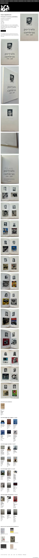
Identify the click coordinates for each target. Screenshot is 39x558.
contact (14, 554)
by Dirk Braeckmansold (8, 427)
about (11, 554)
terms (17, 554)
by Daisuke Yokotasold (14, 478)
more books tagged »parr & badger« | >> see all (9, 417)
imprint (9, 554)
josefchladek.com (36, 557)
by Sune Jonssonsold (15, 427)
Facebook (20, 554)
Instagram (24, 554)
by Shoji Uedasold (2, 453)
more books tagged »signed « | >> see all (8, 468)
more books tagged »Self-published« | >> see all (9, 494)
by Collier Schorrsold (2, 463)
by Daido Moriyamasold (8, 490)
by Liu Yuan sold (8, 464)
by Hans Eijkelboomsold (2, 412)
